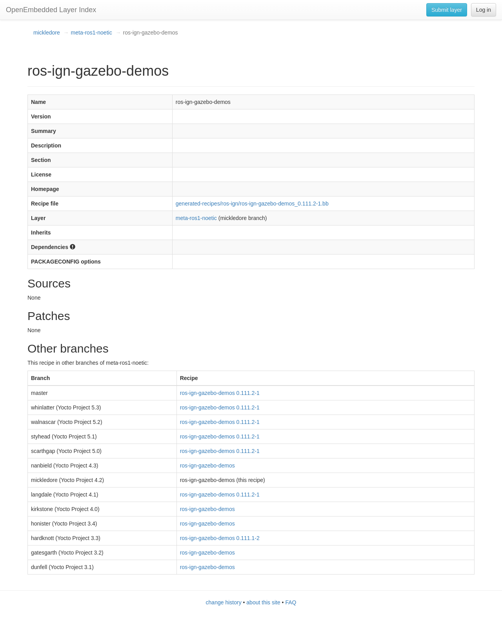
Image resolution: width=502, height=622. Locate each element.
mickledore (46, 32)
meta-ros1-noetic (91, 32)
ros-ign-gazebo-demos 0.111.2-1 (220, 393)
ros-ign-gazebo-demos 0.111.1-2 (220, 538)
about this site (263, 602)
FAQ (290, 602)
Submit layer (446, 10)
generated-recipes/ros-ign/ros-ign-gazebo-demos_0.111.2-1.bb (252, 203)
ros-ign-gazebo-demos (207, 465)
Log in (483, 10)
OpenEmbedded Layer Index (51, 10)
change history (224, 602)
